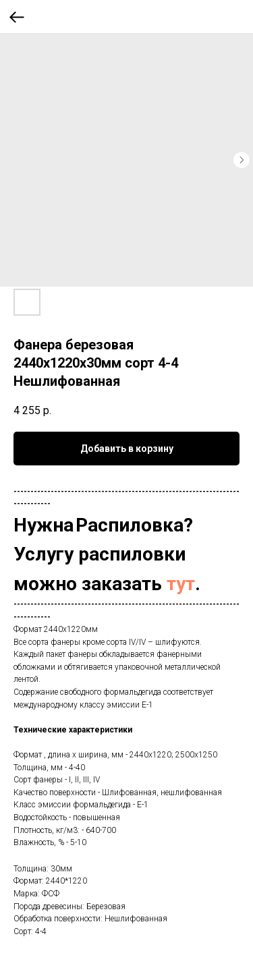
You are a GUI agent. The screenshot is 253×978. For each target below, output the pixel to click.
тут (181, 584)
